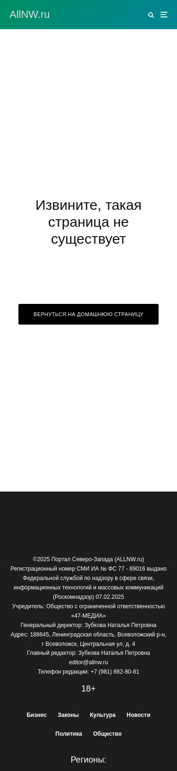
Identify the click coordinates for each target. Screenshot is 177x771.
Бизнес (36, 715)
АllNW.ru (29, 14)
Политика (68, 734)
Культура (102, 715)
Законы (68, 715)
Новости (138, 715)
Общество (107, 734)
